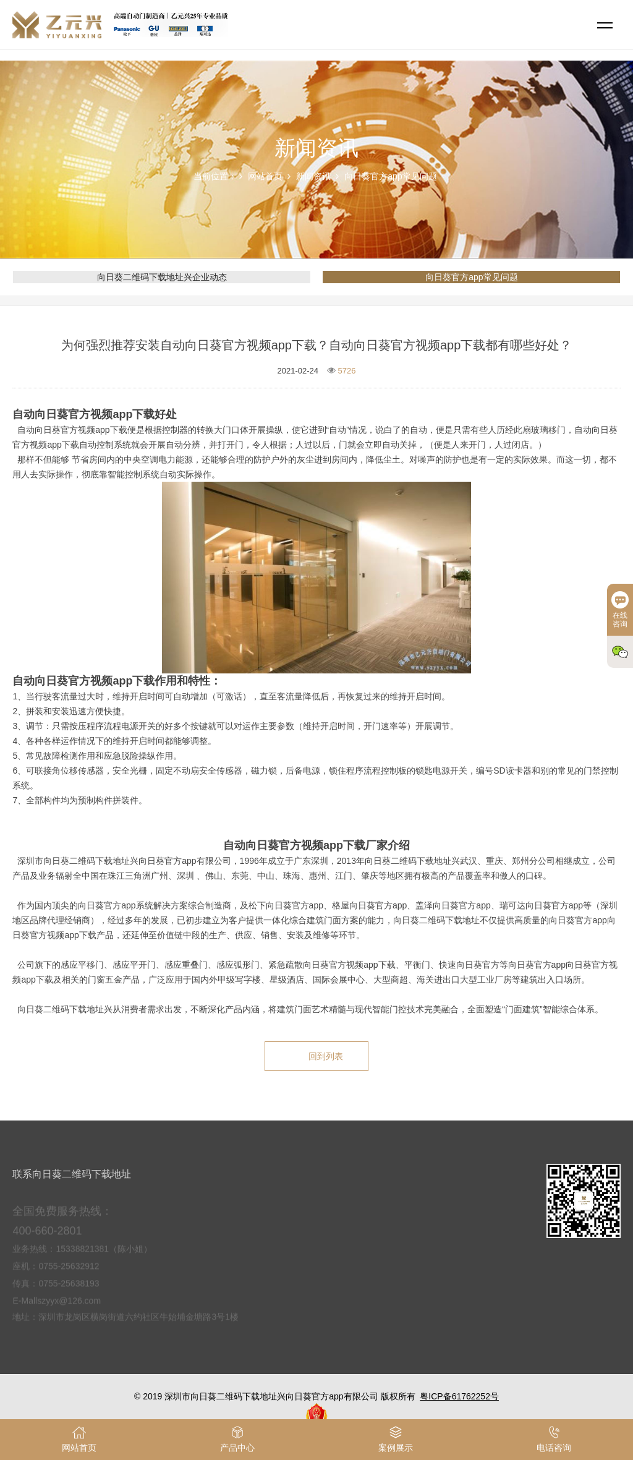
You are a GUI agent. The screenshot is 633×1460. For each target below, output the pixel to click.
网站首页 (265, 176)
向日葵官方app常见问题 (390, 176)
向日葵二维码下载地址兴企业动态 (162, 277)
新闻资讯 (313, 176)
